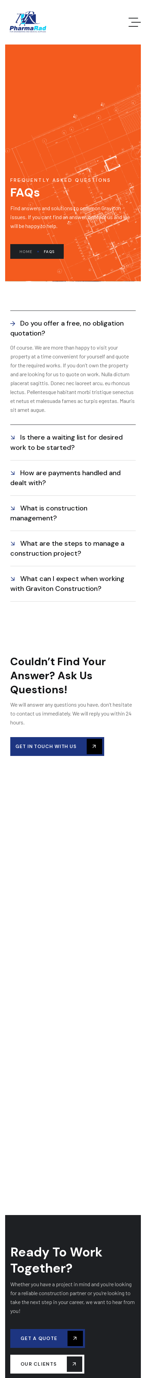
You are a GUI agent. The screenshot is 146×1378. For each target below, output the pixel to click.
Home (29, 251)
